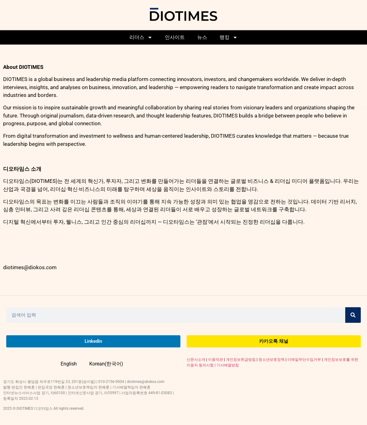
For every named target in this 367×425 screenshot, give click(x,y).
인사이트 (175, 37)
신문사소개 (196, 359)
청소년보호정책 (271, 359)
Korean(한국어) (106, 364)
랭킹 (229, 37)
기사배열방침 (227, 365)
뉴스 (202, 37)
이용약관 (215, 359)
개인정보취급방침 (241, 359)
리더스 (140, 37)
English (69, 364)
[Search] (353, 315)
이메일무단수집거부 (304, 359)
